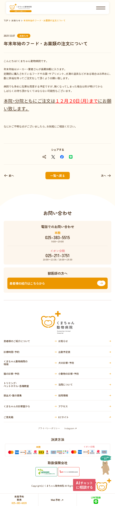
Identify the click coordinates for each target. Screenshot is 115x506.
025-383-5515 (57, 237)
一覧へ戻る (57, 175)
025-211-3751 (57, 255)
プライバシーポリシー (49, 428)
